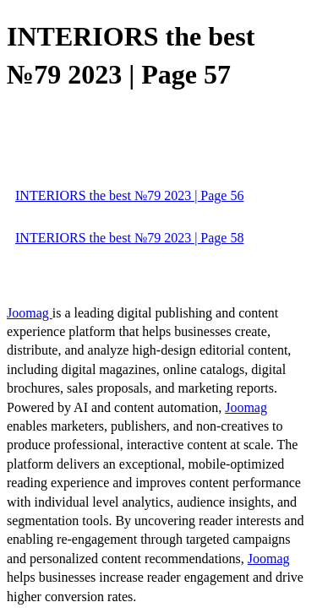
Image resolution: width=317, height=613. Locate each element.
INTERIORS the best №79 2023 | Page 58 (129, 238)
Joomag (29, 313)
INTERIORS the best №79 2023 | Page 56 (129, 195)
